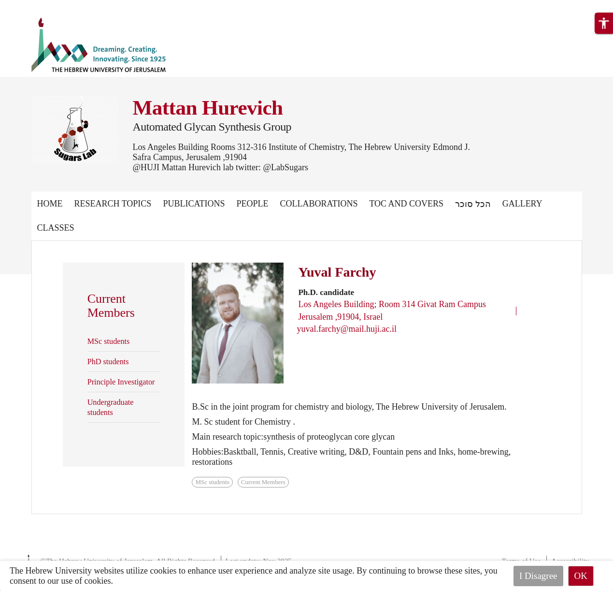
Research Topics (113, 203)
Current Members (263, 482)
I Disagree (538, 576)
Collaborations (318, 203)
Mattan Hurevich (208, 107)
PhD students (108, 361)
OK (580, 576)
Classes (55, 228)
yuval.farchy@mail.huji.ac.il (347, 329)
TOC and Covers (406, 203)
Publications (194, 203)
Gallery (522, 203)
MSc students (108, 341)
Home (50, 203)
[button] (604, 23)
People (252, 203)
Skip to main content (36, 6)
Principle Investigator (121, 382)
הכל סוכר (473, 204)
